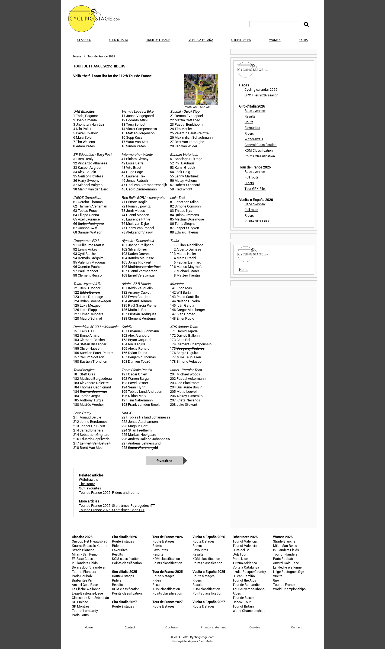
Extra (303, 40)
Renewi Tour (242, 602)
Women (275, 40)
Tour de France (158, 40)
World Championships (249, 610)
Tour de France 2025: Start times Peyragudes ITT (117, 505)
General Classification (261, 144)
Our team (171, 627)
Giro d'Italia (118, 40)
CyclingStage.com (97, 18)
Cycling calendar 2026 (261, 89)
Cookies (254, 627)
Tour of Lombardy (85, 610)
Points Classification (260, 156)
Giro (276, 580)
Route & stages (123, 541)
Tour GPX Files (255, 188)
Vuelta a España (200, 40)
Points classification (127, 563)
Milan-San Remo (285, 545)
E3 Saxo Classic (83, 558)
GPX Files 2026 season (261, 95)
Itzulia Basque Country (249, 571)
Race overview (255, 110)
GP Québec (80, 602)
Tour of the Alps (244, 580)
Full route (251, 177)
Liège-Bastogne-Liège (87, 593)
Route (249, 122)
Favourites (164, 460)
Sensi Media (206, 641)
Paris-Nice (240, 558)
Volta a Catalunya (246, 567)
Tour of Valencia (245, 541)
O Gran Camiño (244, 576)
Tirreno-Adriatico (245, 563)
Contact (296, 627)
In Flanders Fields (85, 563)
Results (250, 116)
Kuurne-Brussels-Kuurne (89, 545)
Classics (84, 40)
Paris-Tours (80, 615)
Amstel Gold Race (85, 584)
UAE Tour (239, 554)
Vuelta (278, 576)
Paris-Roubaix (82, 576)
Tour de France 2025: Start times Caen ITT (112, 509)
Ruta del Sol (241, 550)
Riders (249, 133)
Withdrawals (254, 139)
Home (77, 56)
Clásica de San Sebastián (90, 597)
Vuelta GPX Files (257, 221)
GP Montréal (81, 606)
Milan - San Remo (85, 554)
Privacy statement (213, 627)
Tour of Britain (243, 606)
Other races (241, 40)
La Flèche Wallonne (86, 589)
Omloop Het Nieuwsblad (89, 541)
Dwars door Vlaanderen (89, 567)
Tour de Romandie (246, 584)
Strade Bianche (83, 550)
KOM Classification (259, 150)
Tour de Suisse (243, 597)
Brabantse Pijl (82, 580)
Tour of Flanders (84, 571)
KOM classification (126, 558)
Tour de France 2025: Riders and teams (109, 492)
